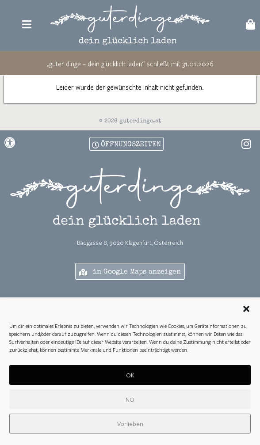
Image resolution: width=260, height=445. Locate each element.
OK (130, 376)
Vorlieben (130, 425)
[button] (246, 310)
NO (130, 400)
